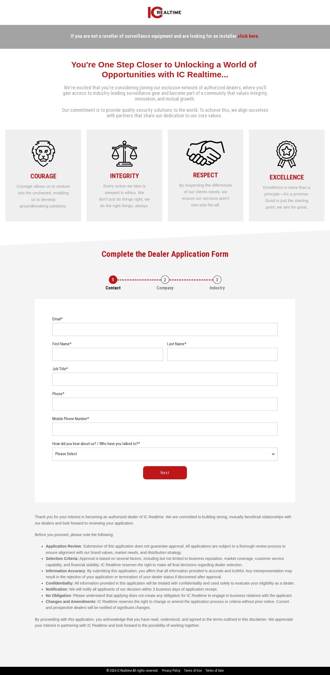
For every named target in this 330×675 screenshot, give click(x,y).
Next (165, 472)
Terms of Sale (214, 671)
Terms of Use (193, 671)
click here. (248, 36)
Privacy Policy (171, 671)
